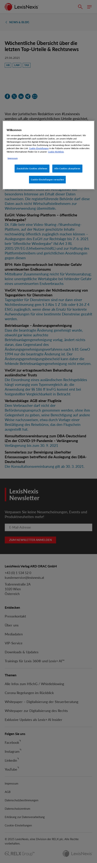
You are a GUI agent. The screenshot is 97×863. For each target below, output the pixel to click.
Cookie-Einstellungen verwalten (47, 179)
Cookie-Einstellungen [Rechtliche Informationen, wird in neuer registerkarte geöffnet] (39, 148)
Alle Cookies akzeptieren (67, 168)
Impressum (13, 158)
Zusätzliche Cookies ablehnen (32, 168)
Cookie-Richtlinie (56, 151)
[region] (48, 155)
